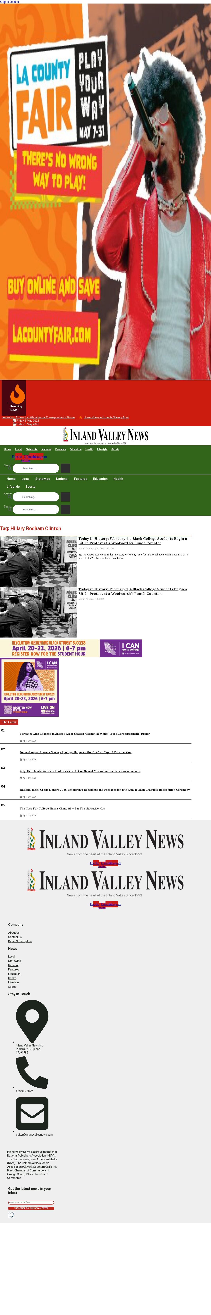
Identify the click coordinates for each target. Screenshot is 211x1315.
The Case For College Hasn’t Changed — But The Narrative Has (62, 808)
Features (60, 449)
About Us (14, 932)
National (46, 449)
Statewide (32, 449)
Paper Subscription (20, 941)
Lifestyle (102, 449)
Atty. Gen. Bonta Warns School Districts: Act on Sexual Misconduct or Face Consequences (80, 771)
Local (18, 449)
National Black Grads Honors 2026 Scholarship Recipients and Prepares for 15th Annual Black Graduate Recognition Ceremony (105, 789)
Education (75, 449)
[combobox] (36, 468)
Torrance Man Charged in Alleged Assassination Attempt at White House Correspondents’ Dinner (85, 733)
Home (7, 449)
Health (89, 449)
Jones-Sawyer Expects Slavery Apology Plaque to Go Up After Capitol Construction (75, 752)
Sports (115, 449)
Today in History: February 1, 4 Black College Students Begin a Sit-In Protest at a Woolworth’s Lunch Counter (133, 540)
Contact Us (15, 937)
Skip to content (9, 1)
